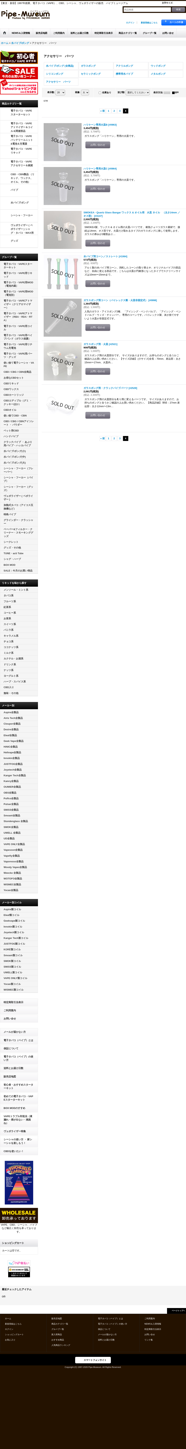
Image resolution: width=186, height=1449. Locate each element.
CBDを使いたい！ (14, 1151)
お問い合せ (10, 1018)
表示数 (51, 92)
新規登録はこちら (149, 22)
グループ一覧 (57, 1329)
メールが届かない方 (15, 1031)
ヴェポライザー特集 (15, 1131)
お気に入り (10, 1340)
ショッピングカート (14, 1334)
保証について (11, 1048)
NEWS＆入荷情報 (152, 1324)
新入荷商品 (56, 1334)
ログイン (130, 22)
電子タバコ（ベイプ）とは (18, 1040)
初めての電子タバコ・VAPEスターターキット (18, 1098)
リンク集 (148, 1340)
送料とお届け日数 (13, 1068)
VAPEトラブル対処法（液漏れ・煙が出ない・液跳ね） (18, 1120)
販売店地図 (10, 1076)
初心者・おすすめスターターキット (18, 1086)
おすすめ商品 (57, 1340)
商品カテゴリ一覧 (59, 1324)
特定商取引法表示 (13, 1002)
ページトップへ (178, 1311)
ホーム (8, 1318)
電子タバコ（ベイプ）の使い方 (18, 1058)
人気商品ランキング (60, 1345)
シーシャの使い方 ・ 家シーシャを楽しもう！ (18, 1141)
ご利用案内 (10, 1010)
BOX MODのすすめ (14, 1108)
